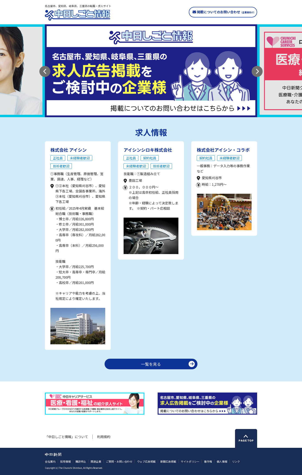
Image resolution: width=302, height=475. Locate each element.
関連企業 (96, 461)
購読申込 (80, 461)
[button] (44, 71)
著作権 (208, 461)
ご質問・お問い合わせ (119, 461)
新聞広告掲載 (168, 461)
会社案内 (50, 461)
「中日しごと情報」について (66, 436)
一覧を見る (151, 364)
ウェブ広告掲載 (146, 461)
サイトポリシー (190, 461)
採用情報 (65, 461)
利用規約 (103, 436)
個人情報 (222, 461)
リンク (236, 461)
